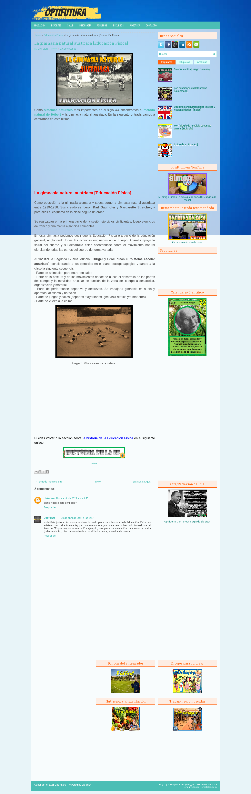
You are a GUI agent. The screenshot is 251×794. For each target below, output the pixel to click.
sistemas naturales (58, 110)
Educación (39, 25)
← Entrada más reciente (48, 481)
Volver (94, 463)
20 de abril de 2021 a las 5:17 (77, 517)
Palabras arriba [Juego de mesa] (192, 69)
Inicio (38, 35)
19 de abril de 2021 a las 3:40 (72, 498)
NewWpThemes (176, 784)
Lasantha (211, 784)
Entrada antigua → (143, 481)
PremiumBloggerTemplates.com (199, 787)
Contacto (151, 25)
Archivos (202, 62)
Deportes (56, 25)
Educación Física (53, 35)
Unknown (49, 498)
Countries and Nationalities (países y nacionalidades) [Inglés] (194, 108)
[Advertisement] (95, 157)
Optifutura (43, 48)
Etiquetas (184, 62)
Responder (50, 507)
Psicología (85, 25)
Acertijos (102, 25)
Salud (70, 25)
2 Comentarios (68, 48)
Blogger (205, 521)
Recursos (118, 25)
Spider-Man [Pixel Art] (186, 144)
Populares (166, 62)
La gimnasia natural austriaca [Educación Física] (81, 43)
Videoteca (135, 25)
